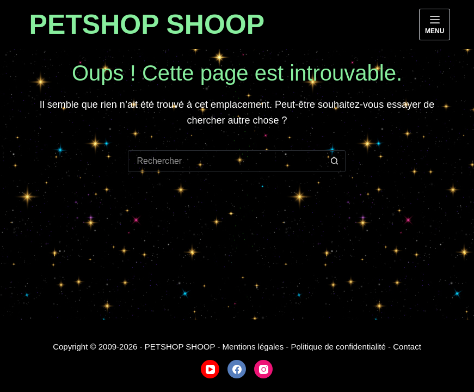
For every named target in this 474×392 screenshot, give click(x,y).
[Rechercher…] (226, 161)
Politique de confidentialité (338, 346)
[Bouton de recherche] (335, 161)
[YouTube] (210, 369)
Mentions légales (253, 346)
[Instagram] (263, 369)
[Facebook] (236, 369)
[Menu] (434, 24)
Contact (407, 346)
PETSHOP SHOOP (147, 24)
